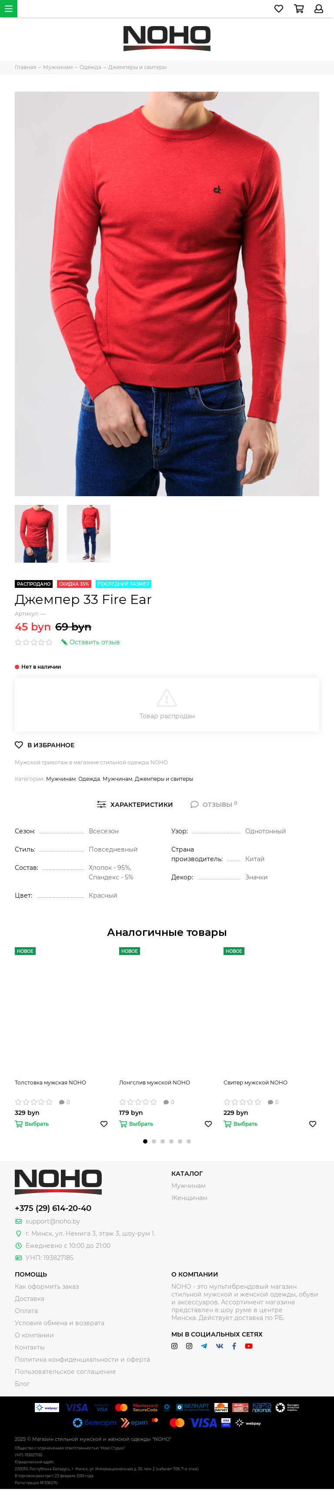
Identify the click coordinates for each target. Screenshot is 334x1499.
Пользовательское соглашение (65, 1372)
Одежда (89, 779)
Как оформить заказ (47, 1286)
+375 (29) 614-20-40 (53, 1208)
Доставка (29, 1299)
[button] (145, 1141)
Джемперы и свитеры (164, 779)
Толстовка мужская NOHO (50, 1082)
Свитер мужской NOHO (255, 1082)
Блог (22, 1384)
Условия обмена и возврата (59, 1323)
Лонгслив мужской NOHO (154, 1082)
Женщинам (189, 1198)
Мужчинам (61, 779)
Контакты (30, 1347)
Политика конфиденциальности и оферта (82, 1359)
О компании (34, 1335)
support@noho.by (53, 1221)
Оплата (26, 1311)
